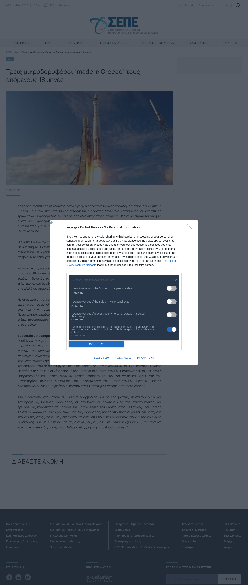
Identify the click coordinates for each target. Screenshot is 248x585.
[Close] (190, 227)
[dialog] (124, 292)
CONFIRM (96, 344)
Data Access (123, 357)
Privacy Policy (145, 357)
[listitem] (124, 280)
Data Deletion (102, 357)
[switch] (172, 288)
